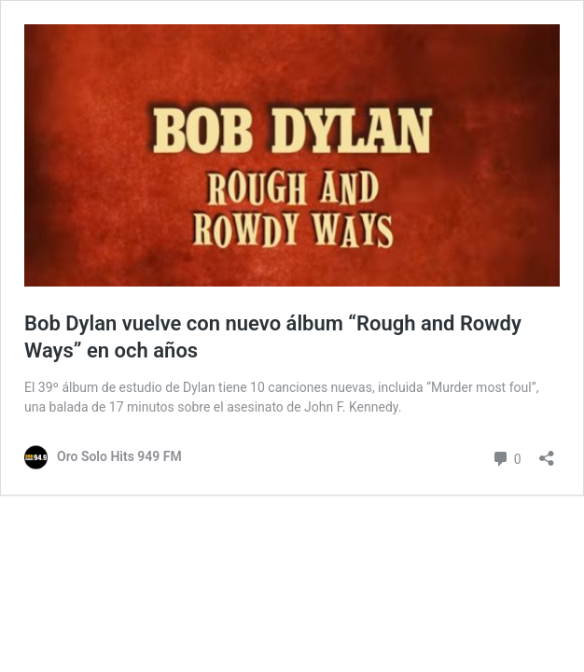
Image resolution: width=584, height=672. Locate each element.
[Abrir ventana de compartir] (547, 452)
